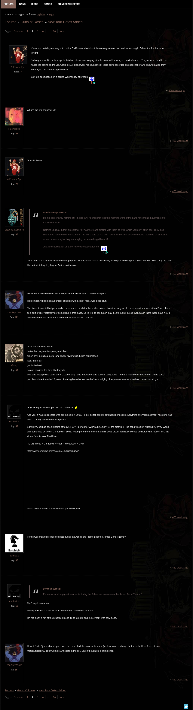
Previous (18, 31)
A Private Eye (18, 67)
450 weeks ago (177, 90)
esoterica (14, 421)
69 (17, 426)
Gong (14, 365)
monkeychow (14, 312)
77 (20, 71)
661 (17, 317)
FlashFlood (14, 128)
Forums (10, 22)
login (51, 14)
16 (54, 31)
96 (17, 234)
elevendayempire (14, 229)
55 (17, 133)
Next (62, 31)
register (41, 14)
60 (17, 370)
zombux (14, 555)
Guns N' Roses (31, 22)
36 (17, 560)
